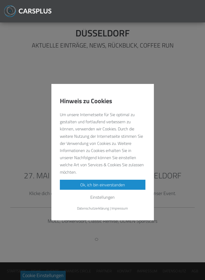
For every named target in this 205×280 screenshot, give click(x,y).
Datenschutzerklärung (93, 208)
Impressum (120, 208)
